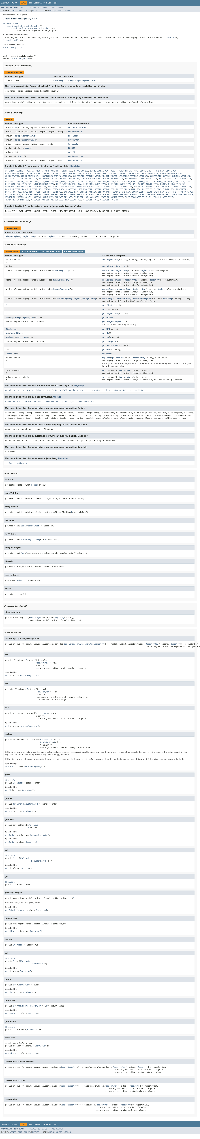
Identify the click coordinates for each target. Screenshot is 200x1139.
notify (59, 401)
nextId (71, 152)
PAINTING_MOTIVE (85, 187)
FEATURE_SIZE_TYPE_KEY (63, 181)
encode (17, 390)
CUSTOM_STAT (11, 179)
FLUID (80, 181)
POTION (47, 189)
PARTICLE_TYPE (103, 187)
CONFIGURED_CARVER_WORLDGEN (56, 176)
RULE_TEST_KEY (43, 192)
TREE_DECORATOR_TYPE (112, 197)
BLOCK (113, 171)
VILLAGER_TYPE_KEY (110, 200)
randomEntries (75, 156)
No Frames (42, 7)
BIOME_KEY (67, 171)
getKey (105, 337)
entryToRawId (75, 132)
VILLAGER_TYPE (90, 200)
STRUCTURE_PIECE (78, 194)
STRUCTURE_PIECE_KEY (100, 194)
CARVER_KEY (133, 173)
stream (117, 390)
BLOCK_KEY (171, 171)
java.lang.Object (10, 24)
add (103, 260)
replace (106, 358)
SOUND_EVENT (138, 192)
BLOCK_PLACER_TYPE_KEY (39, 173)
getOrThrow (65, 390)
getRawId (106, 350)
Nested (13, 11)
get (103, 305)
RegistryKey (27, 140)
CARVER (121, 173)
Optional (10, 337)
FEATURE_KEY (21, 181)
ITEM (152, 181)
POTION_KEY (58, 189)
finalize (26, 401)
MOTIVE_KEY (40, 187)
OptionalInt (117, 358)
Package (14, 3)
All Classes (57, 7)
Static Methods (30, 251)
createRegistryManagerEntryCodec (119, 298)
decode (8, 390)
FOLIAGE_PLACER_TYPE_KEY (135, 181)
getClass (38, 401)
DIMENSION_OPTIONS (90, 179)
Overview (5, 3)
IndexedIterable (11, 40)
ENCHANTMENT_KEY (148, 179)
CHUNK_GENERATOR (149, 173)
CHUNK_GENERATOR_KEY (171, 173)
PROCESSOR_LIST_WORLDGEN (79, 189)
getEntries (107, 317)
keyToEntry (73, 140)
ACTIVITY (9, 171)
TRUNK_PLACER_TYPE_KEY (17, 200)
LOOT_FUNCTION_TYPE (44, 184)
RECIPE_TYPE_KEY (165, 189)
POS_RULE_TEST (12, 189)
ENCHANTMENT (131, 179)
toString (127, 390)
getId (105, 329)
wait (80, 401)
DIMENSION (74, 179)
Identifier (27, 136)
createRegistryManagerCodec (116, 289)
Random (116, 345)
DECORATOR (44, 179)
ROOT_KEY (16, 192)
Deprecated (39, 3)
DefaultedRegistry (12, 48)
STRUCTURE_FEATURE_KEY (56, 194)
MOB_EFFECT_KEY (24, 187)
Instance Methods (51, 251)
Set (7, 317)
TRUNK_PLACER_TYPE (163, 197)
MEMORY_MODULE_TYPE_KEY (172, 184)
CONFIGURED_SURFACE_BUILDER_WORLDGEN (170, 176)
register (84, 390)
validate (138, 390)
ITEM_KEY (161, 181)
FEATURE (9, 181)
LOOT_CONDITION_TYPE (179, 181)
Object (20, 156)
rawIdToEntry (75, 160)
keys (75, 390)
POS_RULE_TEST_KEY (31, 189)
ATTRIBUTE (37, 171)
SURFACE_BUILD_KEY (43, 197)
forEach (9, 463)
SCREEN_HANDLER (88, 192)
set (103, 370)
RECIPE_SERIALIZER (104, 189)
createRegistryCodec (113, 280)
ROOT (7, 192)
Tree (30, 3)
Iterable (169, 37)
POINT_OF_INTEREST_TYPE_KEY (176, 187)
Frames (33, 7)
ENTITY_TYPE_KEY (182, 179)
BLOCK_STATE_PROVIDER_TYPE (67, 173)
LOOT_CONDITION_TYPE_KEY (18, 184)
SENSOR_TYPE (104, 192)
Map (16, 127)
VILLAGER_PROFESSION (42, 200)
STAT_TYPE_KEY (186, 192)
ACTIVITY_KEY (23, 171)
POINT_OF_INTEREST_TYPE (146, 187)
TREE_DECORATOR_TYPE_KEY (138, 197)
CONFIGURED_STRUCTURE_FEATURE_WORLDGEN (127, 176)
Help (55, 3)
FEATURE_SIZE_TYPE (39, 181)
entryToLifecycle (77, 127)
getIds (105, 333)
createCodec (108, 270)
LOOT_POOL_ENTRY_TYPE (94, 184)
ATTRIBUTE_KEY (52, 171)
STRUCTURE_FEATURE (31, 194)
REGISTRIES (182, 189)
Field (20, 11)
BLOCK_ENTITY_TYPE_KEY (152, 171)
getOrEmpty (38, 390)
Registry (75, 166)
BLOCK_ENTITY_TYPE (128, 171)
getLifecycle (109, 341)
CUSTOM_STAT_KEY (28, 179)
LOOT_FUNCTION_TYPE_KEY (68, 184)
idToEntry (73, 136)
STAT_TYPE (171, 192)
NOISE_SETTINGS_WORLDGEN (61, 187)
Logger (28, 148)
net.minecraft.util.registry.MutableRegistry (31, 28)
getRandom (107, 345)
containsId (107, 266)
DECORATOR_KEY (59, 179)
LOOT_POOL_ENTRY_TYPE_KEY (121, 184)
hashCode (49, 401)
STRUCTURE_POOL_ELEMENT (125, 194)
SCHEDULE (57, 192)
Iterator (10, 354)
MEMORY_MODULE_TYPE (148, 184)
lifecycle (73, 144)
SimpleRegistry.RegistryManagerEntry (73, 80)
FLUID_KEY (91, 181)
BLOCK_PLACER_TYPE (14, 173)
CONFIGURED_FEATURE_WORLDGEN (88, 176)
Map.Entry (15, 317)
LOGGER (71, 148)
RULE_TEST (28, 192)
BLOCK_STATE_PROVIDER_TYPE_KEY (99, 173)
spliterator (21, 463)
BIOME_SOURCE (81, 171)
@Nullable (10, 780)
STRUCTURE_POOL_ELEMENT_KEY (154, 194)
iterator (106, 354)
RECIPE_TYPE (148, 189)
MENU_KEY (9, 187)
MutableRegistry (20, 59)
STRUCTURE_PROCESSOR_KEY (18, 197)
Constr (27, 11)
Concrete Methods (74, 251)
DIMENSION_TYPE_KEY (113, 179)
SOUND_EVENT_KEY (155, 192)
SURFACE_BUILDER (63, 197)
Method (35, 11)
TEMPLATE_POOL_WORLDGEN (86, 197)
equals (16, 401)
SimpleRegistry (13, 236)
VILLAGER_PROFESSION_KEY (68, 200)
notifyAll (70, 401)
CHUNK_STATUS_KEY (30, 176)
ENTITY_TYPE (165, 179)
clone (8, 401)
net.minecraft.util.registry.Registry (23, 26)
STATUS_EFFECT (12, 194)
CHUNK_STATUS (12, 176)
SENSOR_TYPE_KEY (121, 192)
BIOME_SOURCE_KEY (99, 171)
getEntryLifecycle (111, 322)
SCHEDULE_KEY (71, 192)
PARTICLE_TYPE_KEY (122, 187)
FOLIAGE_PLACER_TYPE (109, 181)
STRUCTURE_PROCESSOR (182, 194)
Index (48, 3)
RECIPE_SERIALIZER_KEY (128, 189)
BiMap (17, 136)
